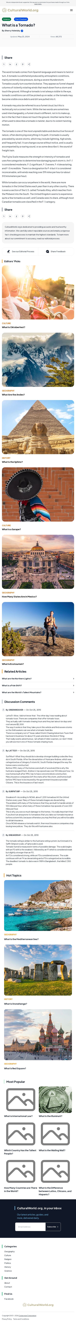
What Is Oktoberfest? (13, 327)
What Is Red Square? (15, 1068)
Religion (7, 1259)
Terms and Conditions (21, 1319)
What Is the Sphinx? (12, 461)
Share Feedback (55, 251)
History (6, 458)
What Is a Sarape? (11, 529)
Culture (6, 323)
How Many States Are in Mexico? (19, 596)
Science (8, 1271)
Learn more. (38, 4)
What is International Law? (18, 1116)
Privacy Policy (7, 1319)
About (7, 1283)
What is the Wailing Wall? (52, 1150)
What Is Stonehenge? (15, 1003)
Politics (7, 1263)
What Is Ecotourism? (13, 664)
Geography (8, 390)
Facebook (9, 1299)
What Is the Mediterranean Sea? (21, 939)
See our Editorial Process (20, 251)
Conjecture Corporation (27, 1316)
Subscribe (53, 1226)
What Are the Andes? (13, 394)
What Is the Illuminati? (50, 1116)
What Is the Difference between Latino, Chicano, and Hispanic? (55, 1191)
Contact (8, 1286)
